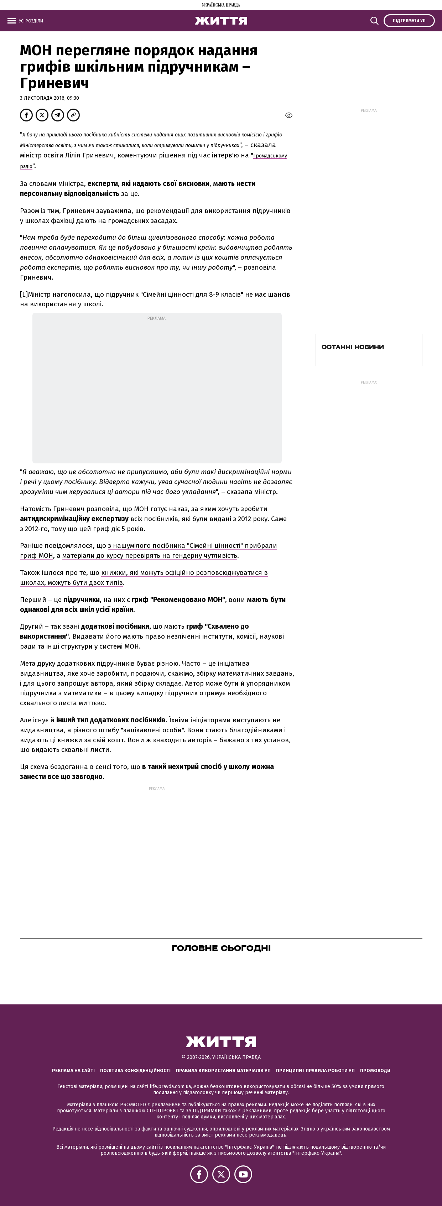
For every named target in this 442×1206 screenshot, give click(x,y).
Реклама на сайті (73, 1070)
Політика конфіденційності (135, 1070)
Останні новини (353, 347)
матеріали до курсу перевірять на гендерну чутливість (149, 555)
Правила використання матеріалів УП (223, 1070)
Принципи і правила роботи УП (315, 1070)
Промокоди (375, 1070)
